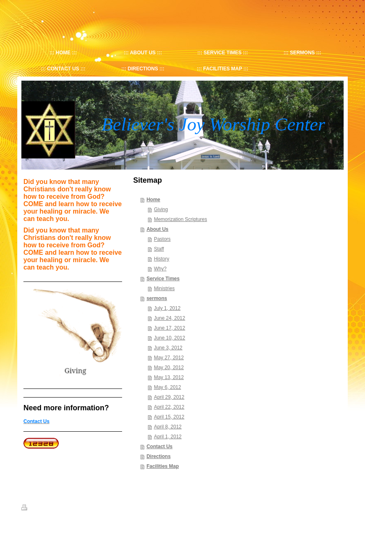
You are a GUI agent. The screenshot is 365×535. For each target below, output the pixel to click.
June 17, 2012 (169, 328)
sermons (156, 298)
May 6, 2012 (167, 387)
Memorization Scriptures (180, 219)
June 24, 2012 (169, 318)
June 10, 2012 (169, 338)
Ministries (164, 288)
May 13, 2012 (169, 377)
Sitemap (51, 508)
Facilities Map (162, 466)
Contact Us (159, 446)
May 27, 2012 (169, 358)
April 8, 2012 (167, 427)
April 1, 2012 (167, 437)
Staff (159, 249)
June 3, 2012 (168, 348)
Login (338, 507)
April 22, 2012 (169, 407)
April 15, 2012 (169, 417)
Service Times (163, 278)
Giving (161, 209)
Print (31, 508)
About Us (157, 229)
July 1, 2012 (167, 308)
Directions (158, 456)
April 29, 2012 (169, 397)
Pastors (162, 239)
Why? (160, 269)
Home (153, 199)
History (161, 259)
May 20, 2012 (169, 367)
